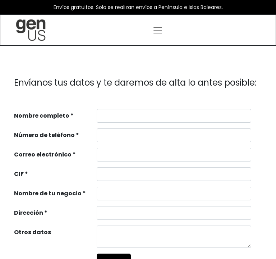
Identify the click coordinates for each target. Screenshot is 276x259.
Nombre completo (41, 116)
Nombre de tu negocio (48, 193)
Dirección (28, 213)
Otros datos (32, 232)
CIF (19, 174)
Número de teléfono (44, 135)
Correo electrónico (43, 154)
